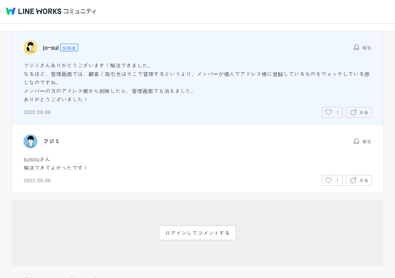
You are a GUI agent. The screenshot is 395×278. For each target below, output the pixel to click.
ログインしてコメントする (197, 233)
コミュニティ (80, 11)
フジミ (51, 141)
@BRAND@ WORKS (33, 11)
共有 (363, 112)
